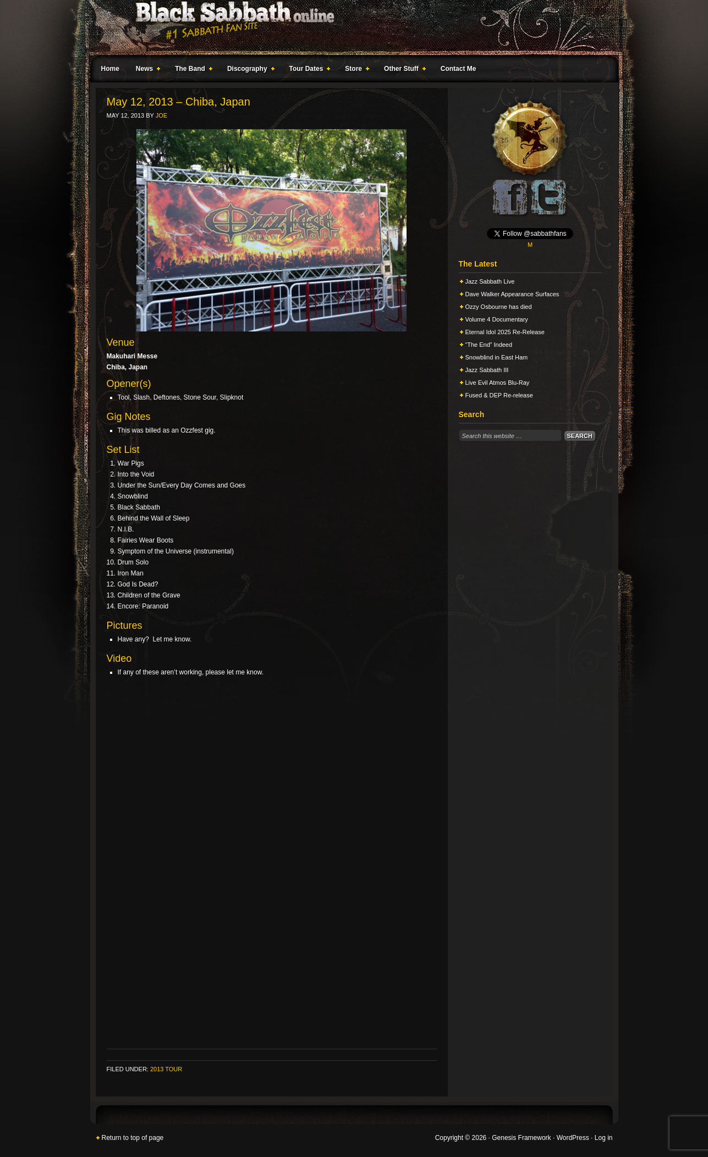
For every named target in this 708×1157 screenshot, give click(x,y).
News (145, 70)
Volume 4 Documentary (496, 319)
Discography (249, 70)
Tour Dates (308, 70)
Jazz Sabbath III (487, 370)
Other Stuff (402, 70)
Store (354, 70)
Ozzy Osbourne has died (498, 306)
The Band (191, 70)
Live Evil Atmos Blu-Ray (497, 382)
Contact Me (458, 69)
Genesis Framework (521, 1138)
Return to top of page (133, 1138)
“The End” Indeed (489, 344)
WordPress (573, 1138)
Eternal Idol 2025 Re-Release (505, 332)
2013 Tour (166, 1069)
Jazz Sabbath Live (490, 281)
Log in (604, 1138)
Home (110, 69)
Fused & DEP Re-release (499, 395)
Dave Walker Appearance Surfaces (512, 294)
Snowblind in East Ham (496, 357)
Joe (161, 115)
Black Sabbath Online (348, 27)
